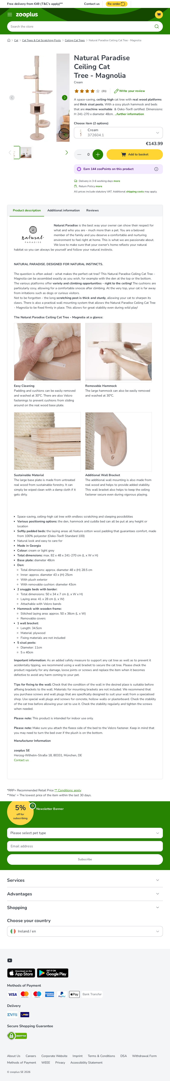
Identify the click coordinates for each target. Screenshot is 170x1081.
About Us (13, 1056)
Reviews (92, 210)
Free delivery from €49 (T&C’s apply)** (35, 4)
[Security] (17, 1036)
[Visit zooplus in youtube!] (9, 960)
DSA (123, 1056)
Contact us (92, 4)
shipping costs (135, 191)
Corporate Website (54, 1056)
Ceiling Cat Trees (75, 40)
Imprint (78, 1056)
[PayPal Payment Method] (62, 995)
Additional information (63, 210)
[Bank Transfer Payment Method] (92, 994)
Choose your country (29, 920)
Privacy (60, 1062)
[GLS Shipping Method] (24, 1015)
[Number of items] (88, 154)
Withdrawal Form (144, 1056)
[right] (64, 97)
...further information (129, 114)
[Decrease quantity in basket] (79, 154)
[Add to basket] (134, 154)
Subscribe (85, 859)
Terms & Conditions (101, 1056)
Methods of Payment (21, 1062)
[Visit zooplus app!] (21, 977)
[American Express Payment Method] (49, 995)
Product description (27, 210)
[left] (12, 97)
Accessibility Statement (86, 1062)
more (117, 181)
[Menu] (9, 14)
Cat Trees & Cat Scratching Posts (41, 40)
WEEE (45, 1062)
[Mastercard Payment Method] (24, 995)
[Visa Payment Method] (12, 995)
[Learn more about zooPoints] (156, 169)
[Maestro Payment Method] (37, 995)
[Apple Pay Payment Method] (74, 995)
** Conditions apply (67, 790)
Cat (16, 40)
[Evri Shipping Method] (12, 1015)
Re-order (117, 4)
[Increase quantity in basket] (98, 154)
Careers (31, 1056)
